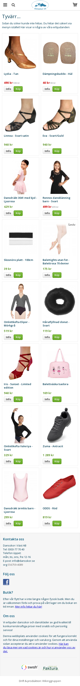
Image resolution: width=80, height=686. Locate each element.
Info (8, 89)
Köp (18, 89)
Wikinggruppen (51, 681)
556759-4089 (15, 564)
